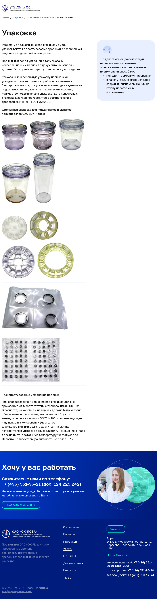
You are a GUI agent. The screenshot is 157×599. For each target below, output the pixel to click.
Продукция (70, 541)
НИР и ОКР (70, 556)
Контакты (70, 570)
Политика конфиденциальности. (25, 589)
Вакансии (115, 529)
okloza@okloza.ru (118, 555)
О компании (71, 527)
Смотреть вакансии (21, 505)
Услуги (67, 548)
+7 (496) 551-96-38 (141, 570)
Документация (73, 563)
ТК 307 (68, 577)
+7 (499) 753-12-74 (141, 575)
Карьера (69, 534)
